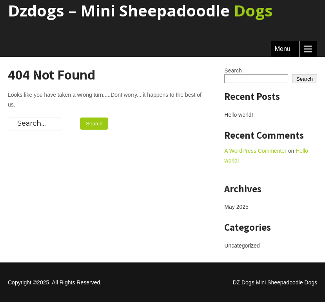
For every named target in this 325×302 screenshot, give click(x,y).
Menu (283, 48)
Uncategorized (242, 245)
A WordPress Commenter (255, 151)
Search (232, 70)
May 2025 (236, 207)
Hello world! (238, 115)
